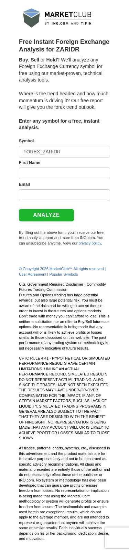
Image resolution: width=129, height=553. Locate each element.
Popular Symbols (63, 274)
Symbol (26, 141)
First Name (29, 162)
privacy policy (89, 243)
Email (24, 184)
